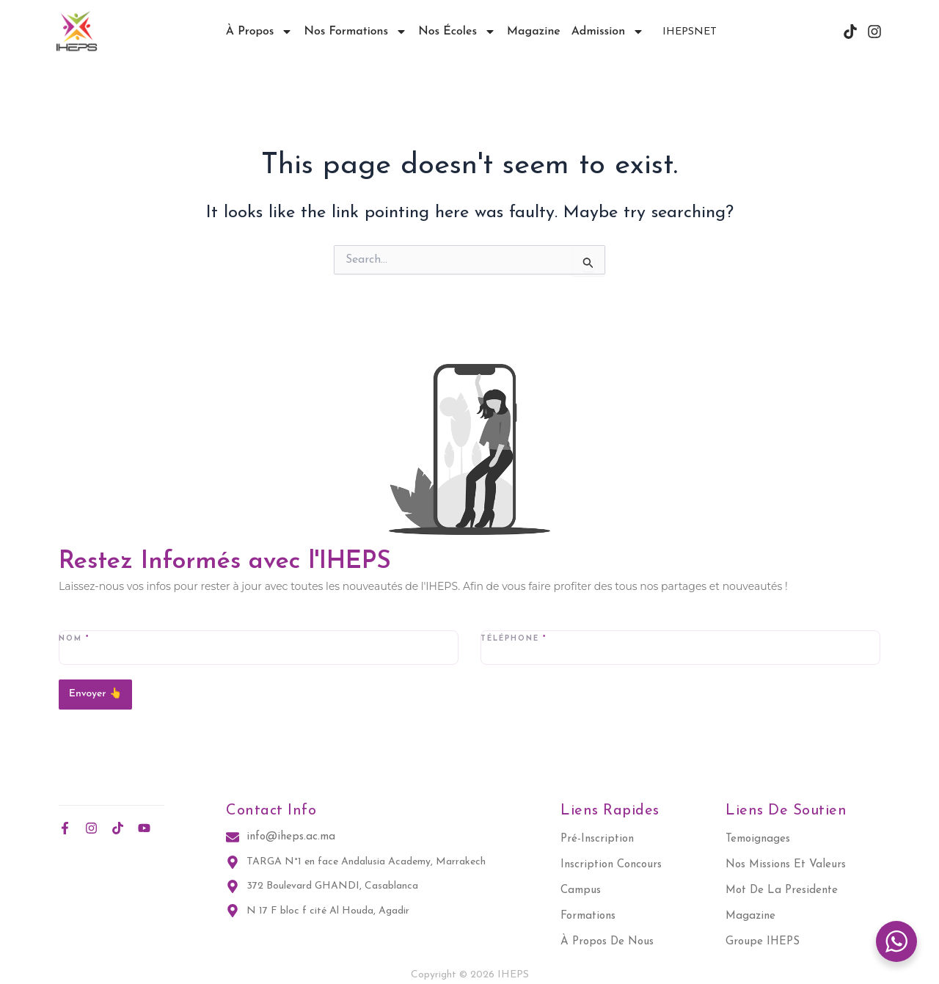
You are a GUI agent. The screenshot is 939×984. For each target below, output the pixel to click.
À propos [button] (259, 31)
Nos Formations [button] (355, 31)
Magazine (533, 31)
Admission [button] (607, 31)
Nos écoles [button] (457, 31)
